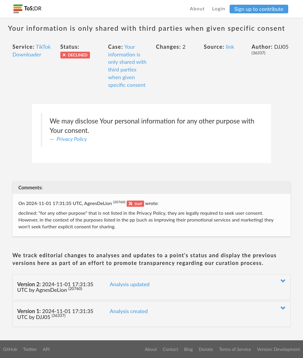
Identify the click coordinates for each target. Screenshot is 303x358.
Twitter (30, 349)
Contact (170, 349)
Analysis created (129, 311)
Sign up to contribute (258, 9)
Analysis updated (130, 284)
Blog (188, 349)
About (197, 8)
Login (218, 8)
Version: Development (278, 349)
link (230, 46)
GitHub (10, 349)
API (46, 349)
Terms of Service (235, 349)
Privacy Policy (72, 139)
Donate (206, 349)
